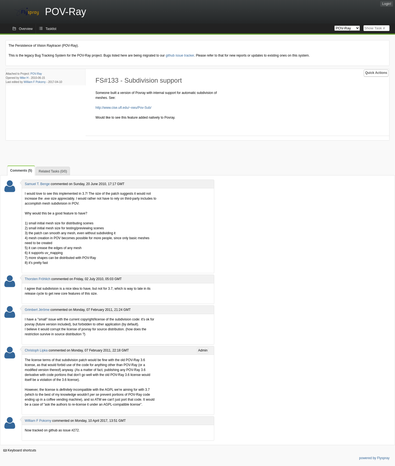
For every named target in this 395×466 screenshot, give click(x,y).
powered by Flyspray (374, 458)
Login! (386, 4)
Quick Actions (376, 73)
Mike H (24, 77)
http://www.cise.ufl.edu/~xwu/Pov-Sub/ (123, 108)
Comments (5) (21, 170)
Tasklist (51, 29)
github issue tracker (180, 55)
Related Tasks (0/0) (53, 171)
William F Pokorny (35, 81)
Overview (26, 29)
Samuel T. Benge (37, 184)
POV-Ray (36, 73)
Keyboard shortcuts (19, 450)
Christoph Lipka (36, 350)
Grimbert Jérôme (37, 310)
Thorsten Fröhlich (37, 279)
